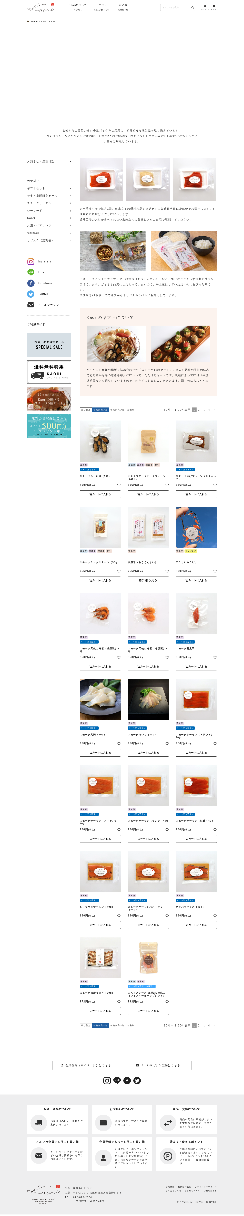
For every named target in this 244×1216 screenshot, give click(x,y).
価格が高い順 (117, 409)
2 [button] (199, 409)
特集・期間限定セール (42, 195)
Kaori (44, 21)
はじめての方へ (189, 1194)
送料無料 (33, 232)
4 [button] (209, 409)
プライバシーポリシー (204, 1190)
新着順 (131, 409)
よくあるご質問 (168, 1194)
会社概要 (164, 1190)
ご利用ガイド (36, 324)
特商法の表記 (180, 1190)
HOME (34, 21)
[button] (214, 409)
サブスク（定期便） (41, 240)
